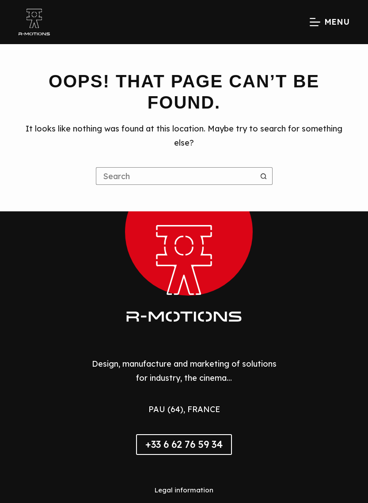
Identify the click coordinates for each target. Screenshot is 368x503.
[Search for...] (175, 176)
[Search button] (264, 176)
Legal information (184, 490)
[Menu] (329, 22)
